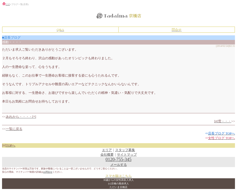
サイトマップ (127, 154)
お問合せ (47, 172)
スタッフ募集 (125, 150)
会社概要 (107, 154)
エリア (107, 150)
